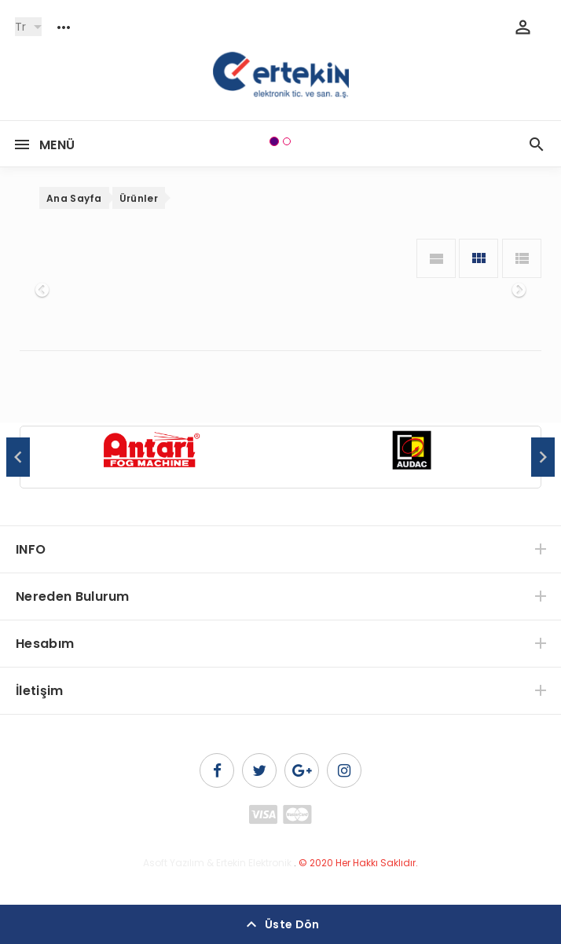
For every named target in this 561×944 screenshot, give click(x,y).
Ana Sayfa (74, 198)
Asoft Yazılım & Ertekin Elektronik (217, 862)
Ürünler (138, 198)
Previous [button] (18, 457)
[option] (150, 457)
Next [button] (543, 457)
